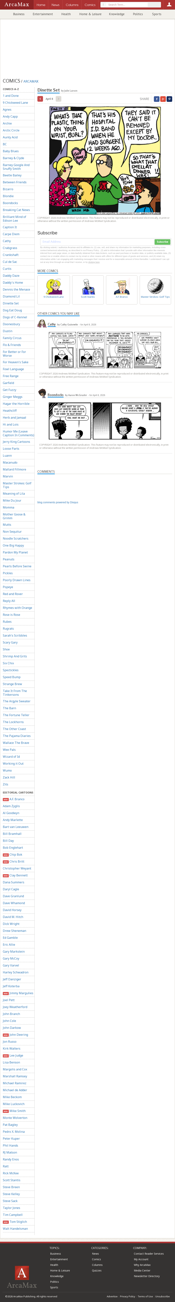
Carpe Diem (11, 234)
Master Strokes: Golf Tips (17, 485)
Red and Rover (13, 594)
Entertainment (43, 14)
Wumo (7, 770)
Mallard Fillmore (14, 469)
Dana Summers (13, 882)
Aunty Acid (10, 137)
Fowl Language (13, 369)
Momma (8, 507)
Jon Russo (9, 1042)
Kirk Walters (11, 1048)
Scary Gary (10, 642)
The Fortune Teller (16, 715)
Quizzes (97, 1270)
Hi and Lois (11, 424)
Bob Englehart (13, 848)
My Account (141, 1259)
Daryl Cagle (11, 889)
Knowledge (117, 14)
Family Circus (12, 338)
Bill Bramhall (12, 834)
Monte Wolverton (15, 1118)
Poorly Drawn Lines (16, 580)
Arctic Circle (11, 130)
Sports (156, 14)
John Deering (15, 1035)
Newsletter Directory (147, 1276)
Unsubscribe (162, 1296)
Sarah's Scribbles (15, 635)
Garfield (8, 383)
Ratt (6, 1166)
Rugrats (8, 628)
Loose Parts (11, 449)
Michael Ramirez (14, 1083)
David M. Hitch (13, 917)
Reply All (9, 601)
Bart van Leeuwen (15, 827)
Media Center (142, 1270)
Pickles (8, 573)
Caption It (10, 227)
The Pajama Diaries (17, 736)
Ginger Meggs (12, 397)
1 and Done (11, 96)
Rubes (7, 622)
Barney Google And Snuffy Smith (16, 167)
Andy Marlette (13, 820)
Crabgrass (10, 248)
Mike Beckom (12, 1097)
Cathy (7, 241)
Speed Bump (12, 677)
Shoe (6, 649)
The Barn (9, 708)
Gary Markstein (14, 951)
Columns (97, 1265)
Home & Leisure (90, 14)
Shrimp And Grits (15, 656)
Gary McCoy (11, 958)
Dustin (7, 331)
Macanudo (10, 462)
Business (18, 14)
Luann (7, 455)
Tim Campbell (13, 1215)
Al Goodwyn (11, 813)
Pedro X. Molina (14, 1132)
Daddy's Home (13, 282)
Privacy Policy (127, 1296)
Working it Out (13, 763)
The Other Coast (14, 729)
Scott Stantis (11, 1180)
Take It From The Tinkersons (15, 693)
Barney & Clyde (13, 158)
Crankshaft (11, 255)
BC (5, 144)
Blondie (8, 196)
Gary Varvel (11, 965)
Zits (5, 784)
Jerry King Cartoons (16, 442)
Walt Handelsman (15, 1229)
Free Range (11, 376)
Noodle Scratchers (15, 538)
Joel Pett (9, 1000)
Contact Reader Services (149, 1253)
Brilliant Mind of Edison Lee (14, 219)
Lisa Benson (11, 1062)
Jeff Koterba (11, 986)
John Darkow (12, 1028)
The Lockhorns (13, 722)
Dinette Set (11, 303)
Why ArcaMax (142, 1265)
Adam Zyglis (11, 806)
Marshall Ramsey (15, 1076)
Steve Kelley (11, 1194)
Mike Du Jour (12, 500)
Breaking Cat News (16, 210)
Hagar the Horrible (16, 404)
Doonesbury (11, 324)
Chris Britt (13, 861)
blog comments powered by (57, 502)
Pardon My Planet (15, 552)
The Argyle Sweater (16, 701)
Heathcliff (10, 411)
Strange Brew (12, 684)
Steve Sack (10, 1201)
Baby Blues (11, 151)
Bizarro (8, 189)
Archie (7, 123)
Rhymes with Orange (17, 608)
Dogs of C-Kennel (15, 317)
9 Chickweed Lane (15, 103)
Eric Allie (9, 945)
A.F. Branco (13, 799)
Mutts (7, 525)
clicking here (94, 262)
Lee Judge (13, 1055)
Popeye (8, 587)
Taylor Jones (11, 1208)
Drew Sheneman (14, 931)
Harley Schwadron (15, 972)
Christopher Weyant (17, 868)
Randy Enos (11, 1159)
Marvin (8, 476)
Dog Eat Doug (12, 310)
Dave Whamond (14, 903)
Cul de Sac (10, 262)
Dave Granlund (13, 896)
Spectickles (11, 670)
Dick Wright (11, 924)
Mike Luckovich (13, 1104)
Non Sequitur (12, 531)
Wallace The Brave (16, 743)
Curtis (7, 269)
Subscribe (162, 242)
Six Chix (8, 663)
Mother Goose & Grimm (14, 516)
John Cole (9, 1021)
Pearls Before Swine (17, 566)
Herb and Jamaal (14, 417)
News (95, 1253)
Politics (138, 14)
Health (66, 14)
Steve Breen (11, 1187)
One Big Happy (13, 545)
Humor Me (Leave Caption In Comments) (18, 433)
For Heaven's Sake (15, 362)
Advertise (112, 1296)
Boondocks (10, 203)
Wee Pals (9, 750)
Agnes (7, 109)
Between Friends (15, 182)
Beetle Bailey (12, 175)
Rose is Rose (11, 615)
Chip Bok (12, 854)
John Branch (11, 1014)
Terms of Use (145, 1296)
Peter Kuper (11, 1138)
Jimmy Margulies (18, 993)
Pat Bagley (10, 1125)
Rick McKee (11, 1173)
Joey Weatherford (15, 1007)
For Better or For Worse (14, 354)
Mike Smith (14, 1111)
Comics (96, 1259)
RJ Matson (10, 1152)
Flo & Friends (12, 345)
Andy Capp (10, 116)
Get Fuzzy (9, 390)
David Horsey (12, 910)
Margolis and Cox (15, 1069)
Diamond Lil (11, 296)
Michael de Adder (15, 1090)
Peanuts (8, 559)
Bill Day (8, 841)
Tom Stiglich (15, 1222)
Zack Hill (9, 777)
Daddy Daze (11, 276)
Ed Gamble (10, 938)
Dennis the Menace (16, 289)
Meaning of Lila (14, 493)
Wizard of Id (11, 757)
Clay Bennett (15, 875)
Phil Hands (10, 1145)
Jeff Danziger (12, 979)
